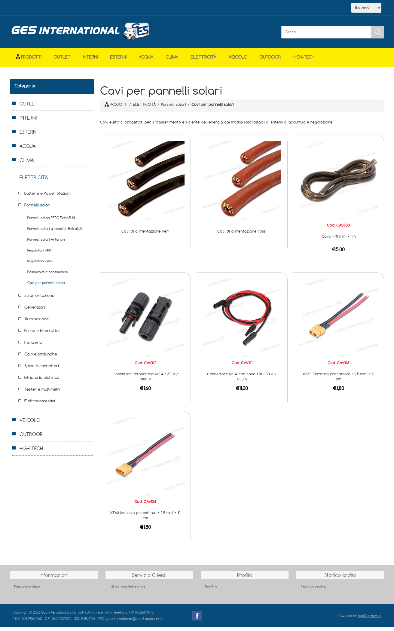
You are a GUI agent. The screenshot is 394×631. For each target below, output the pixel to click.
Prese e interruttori (42, 334)
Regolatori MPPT (40, 254)
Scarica (82, 8)
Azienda (53, 8)
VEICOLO (237, 61)
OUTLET (61, 61)
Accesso (137, 8)
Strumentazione (39, 299)
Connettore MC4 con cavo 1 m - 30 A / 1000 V (241, 380)
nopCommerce (369, 619)
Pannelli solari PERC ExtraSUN (51, 221)
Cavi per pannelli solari (46, 286)
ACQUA (146, 61)
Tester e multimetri (42, 393)
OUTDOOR (270, 61)
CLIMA (172, 61)
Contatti (109, 8)
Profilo (211, 590)
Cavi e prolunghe (40, 358)
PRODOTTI (116, 108)
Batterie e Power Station (47, 197)
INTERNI (90, 61)
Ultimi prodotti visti (127, 590)
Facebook (197, 619)
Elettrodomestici (39, 404)
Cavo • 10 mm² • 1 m (339, 240)
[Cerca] (326, 36)
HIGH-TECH (303, 61)
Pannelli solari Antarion (46, 243)
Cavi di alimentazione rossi (242, 235)
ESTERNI (118, 61)
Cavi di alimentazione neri (145, 235)
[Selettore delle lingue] (366, 10)
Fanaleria (33, 346)
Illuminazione (36, 322)
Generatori (34, 311)
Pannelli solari (37, 209)
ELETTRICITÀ (203, 61)
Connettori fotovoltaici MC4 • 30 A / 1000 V (145, 380)
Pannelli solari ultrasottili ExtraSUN (55, 232)
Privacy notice (27, 590)
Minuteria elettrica (41, 381)
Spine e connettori (41, 369)
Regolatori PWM (39, 265)
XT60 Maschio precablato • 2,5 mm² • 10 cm (145, 519)
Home (27, 8)
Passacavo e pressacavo (47, 275)
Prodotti (28, 61)
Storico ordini (313, 590)
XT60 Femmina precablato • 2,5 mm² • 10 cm (338, 380)
